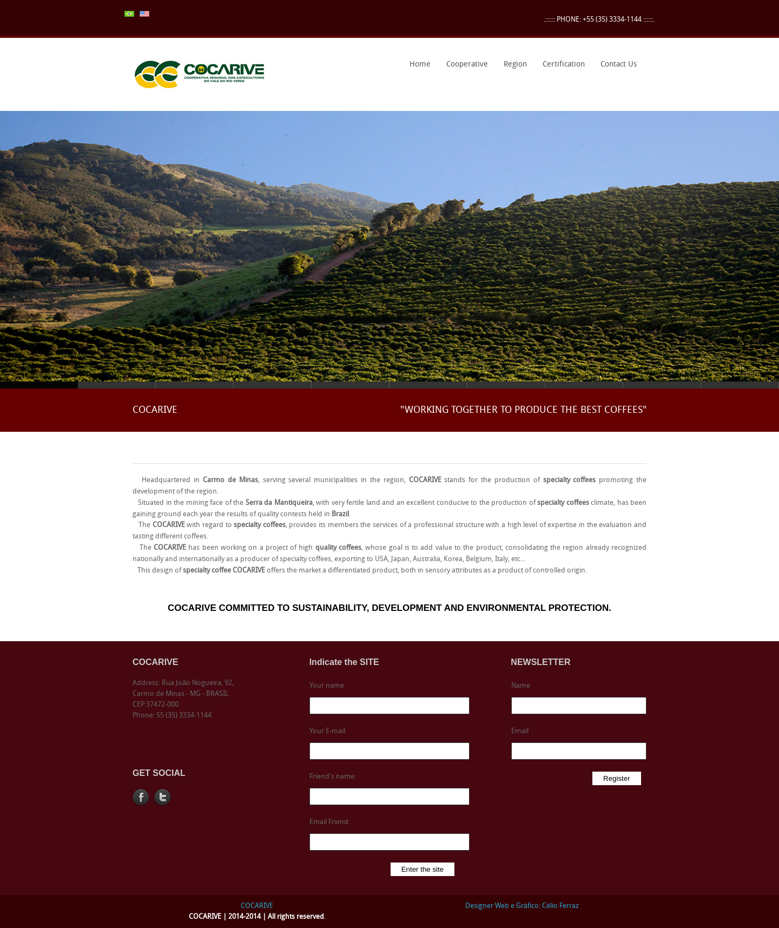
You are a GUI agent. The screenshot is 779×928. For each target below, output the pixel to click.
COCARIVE (257, 906)
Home (420, 65)
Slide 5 (351, 385)
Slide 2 (117, 385)
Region (512, 68)
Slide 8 (584, 385)
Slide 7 (506, 385)
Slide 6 (428, 385)
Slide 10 (740, 385)
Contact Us (618, 65)
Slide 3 (195, 385)
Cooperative (464, 68)
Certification (561, 68)
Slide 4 (273, 385)
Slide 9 (662, 385)
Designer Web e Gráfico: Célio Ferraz (522, 906)
